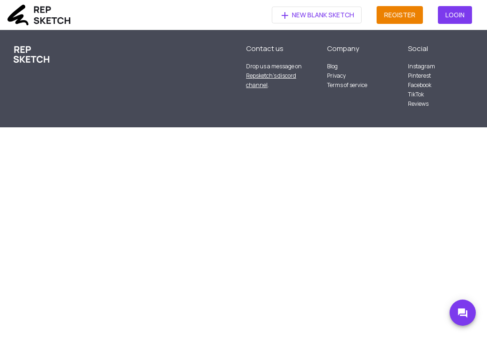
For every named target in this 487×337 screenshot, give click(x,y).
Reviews (418, 104)
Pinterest (419, 76)
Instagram (421, 66)
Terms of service (347, 85)
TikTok (416, 94)
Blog (332, 66)
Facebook (419, 85)
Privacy (336, 76)
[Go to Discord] (463, 313)
